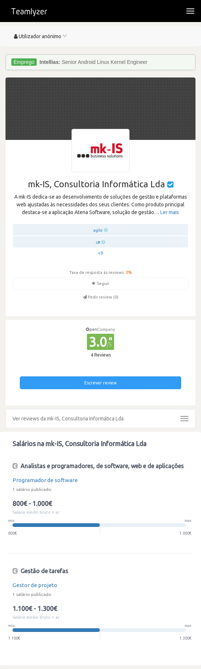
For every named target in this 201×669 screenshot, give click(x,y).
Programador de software (45, 480)
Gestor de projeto (34, 585)
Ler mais (169, 212)
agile (98, 230)
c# (98, 242)
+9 (100, 253)
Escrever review (100, 382)
